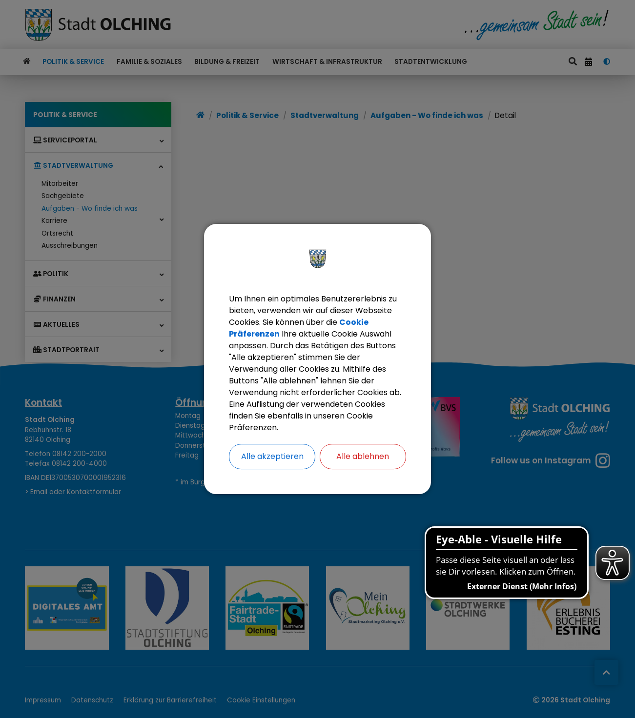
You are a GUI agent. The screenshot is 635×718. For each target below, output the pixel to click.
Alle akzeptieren (272, 456)
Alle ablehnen (362, 456)
